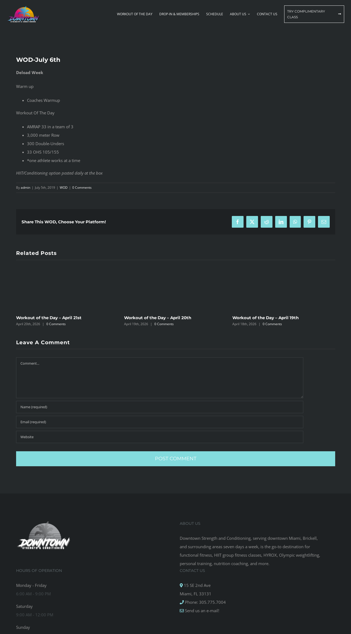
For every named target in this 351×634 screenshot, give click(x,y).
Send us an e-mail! (201, 610)
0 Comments (82, 187)
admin (25, 187)
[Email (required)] (159, 422)
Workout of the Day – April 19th (265, 317)
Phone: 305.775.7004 (205, 602)
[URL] (159, 437)
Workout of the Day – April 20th (157, 317)
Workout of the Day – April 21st (49, 317)
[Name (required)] (159, 407)
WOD (64, 187)
